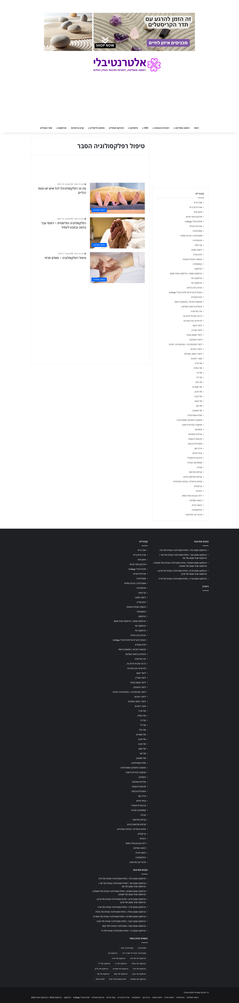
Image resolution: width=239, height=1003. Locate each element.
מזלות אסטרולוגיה (194, 415)
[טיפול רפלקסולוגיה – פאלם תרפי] (117, 267)
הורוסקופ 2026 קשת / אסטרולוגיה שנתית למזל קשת (124, 926)
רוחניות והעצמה (161, 128)
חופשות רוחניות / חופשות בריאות (188, 302)
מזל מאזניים (197, 387)
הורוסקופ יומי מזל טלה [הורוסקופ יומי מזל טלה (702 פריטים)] (138, 958)
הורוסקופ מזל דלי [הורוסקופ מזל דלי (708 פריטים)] (104, 964)
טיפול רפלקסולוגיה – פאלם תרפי (65, 258)
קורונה (199, 467)
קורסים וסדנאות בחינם (192, 477)
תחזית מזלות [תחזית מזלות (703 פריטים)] (100, 979)
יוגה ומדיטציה (196, 311)
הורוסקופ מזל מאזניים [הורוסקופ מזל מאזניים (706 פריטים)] (120, 969)
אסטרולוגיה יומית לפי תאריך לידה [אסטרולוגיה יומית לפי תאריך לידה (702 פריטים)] (134, 953)
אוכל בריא (198, 202)
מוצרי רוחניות (196, 358)
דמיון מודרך (197, 254)
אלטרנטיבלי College (193, 221)
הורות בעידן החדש (194, 287)
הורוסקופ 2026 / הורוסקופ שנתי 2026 (186, 273)
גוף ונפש (198, 245)
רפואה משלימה (182, 128)
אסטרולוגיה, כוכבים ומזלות (191, 235)
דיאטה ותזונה (196, 250)
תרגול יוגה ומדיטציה (193, 514)
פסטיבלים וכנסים (195, 443)
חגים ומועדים (196, 297)
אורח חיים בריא (195, 207)
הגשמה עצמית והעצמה (192, 259)
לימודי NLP (197, 325)
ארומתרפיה (197, 240)
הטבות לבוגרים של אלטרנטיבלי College (185, 292)
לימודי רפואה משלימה (193, 354)
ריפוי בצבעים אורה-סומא (192, 495)
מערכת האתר (79, 184)
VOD (146, 128)
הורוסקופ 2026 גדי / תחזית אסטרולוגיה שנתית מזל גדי (123, 930)
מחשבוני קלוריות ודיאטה (192, 425)
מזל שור (199, 406)
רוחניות (199, 491)
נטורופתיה (180, 997)
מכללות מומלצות (195, 434)
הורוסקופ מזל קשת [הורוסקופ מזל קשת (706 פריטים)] (121, 974)
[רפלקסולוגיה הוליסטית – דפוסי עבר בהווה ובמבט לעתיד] (117, 232)
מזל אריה (198, 363)
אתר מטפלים (46, 128)
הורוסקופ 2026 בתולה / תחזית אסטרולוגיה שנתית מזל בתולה (120, 912)
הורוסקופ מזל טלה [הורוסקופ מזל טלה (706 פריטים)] (139, 969)
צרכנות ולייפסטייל (194, 458)
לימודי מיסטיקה (195, 339)
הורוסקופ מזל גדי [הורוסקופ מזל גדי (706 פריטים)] (121, 964)
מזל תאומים (197, 410)
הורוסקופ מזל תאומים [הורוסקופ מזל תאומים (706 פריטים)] (138, 979)
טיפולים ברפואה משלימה (191, 306)
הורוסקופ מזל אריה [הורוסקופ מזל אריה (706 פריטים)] (118, 958)
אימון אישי (198, 212)
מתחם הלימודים (97, 128)
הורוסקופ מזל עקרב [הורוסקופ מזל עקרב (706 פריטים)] (139, 974)
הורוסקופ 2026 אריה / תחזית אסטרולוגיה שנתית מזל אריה (183, 578)
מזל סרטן (198, 391)
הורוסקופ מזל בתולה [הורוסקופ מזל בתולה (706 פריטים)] (138, 964)
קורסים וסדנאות (195, 472)
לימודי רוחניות (196, 349)
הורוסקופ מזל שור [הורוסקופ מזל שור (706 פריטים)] (103, 974)
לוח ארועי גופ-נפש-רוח (193, 321)
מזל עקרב (198, 396)
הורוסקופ (62, 128)
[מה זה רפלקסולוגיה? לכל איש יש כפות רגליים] (117, 198)
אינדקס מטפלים (116, 128)
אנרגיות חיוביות (195, 226)
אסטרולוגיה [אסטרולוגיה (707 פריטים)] (142, 948)
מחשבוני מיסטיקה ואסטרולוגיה (189, 420)
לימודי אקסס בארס (194, 335)
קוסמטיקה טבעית (194, 462)
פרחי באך (198, 448)
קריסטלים (198, 486)
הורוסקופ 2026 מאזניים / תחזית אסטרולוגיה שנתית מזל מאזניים (119, 916)
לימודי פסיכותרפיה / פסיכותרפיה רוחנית (185, 344)
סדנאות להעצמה (195, 439)
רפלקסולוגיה (197, 510)
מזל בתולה (197, 368)
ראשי (196, 128)
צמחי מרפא (197, 453)
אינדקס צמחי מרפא (194, 217)
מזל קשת (198, 401)
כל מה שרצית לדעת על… (192, 316)
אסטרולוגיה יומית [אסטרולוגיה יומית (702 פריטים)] (127, 948)
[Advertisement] (90, 308)
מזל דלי (199, 377)
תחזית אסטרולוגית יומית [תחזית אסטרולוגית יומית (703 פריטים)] (117, 979)
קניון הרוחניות (77, 128)
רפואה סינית (197, 505)
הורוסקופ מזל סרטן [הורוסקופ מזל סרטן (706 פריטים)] (102, 969)
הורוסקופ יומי (196, 278)
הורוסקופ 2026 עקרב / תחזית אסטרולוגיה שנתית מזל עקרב (121, 921)
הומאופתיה (197, 264)
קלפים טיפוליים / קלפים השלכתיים (187, 481)
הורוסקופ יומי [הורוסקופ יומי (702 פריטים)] (113, 953)
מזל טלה (198, 382)
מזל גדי (199, 373)
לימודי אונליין (197, 330)
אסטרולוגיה (197, 231)
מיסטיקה (134, 128)
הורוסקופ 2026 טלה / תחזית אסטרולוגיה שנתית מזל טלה (183, 550)
